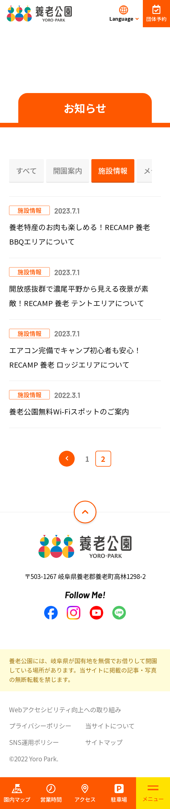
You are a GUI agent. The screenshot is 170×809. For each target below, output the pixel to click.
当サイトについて (110, 725)
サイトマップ (103, 742)
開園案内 (67, 170)
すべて (26, 170)
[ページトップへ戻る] (85, 512)
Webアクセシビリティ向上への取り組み (65, 709)
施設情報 (113, 170)
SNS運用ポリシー (34, 742)
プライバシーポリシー (40, 725)
